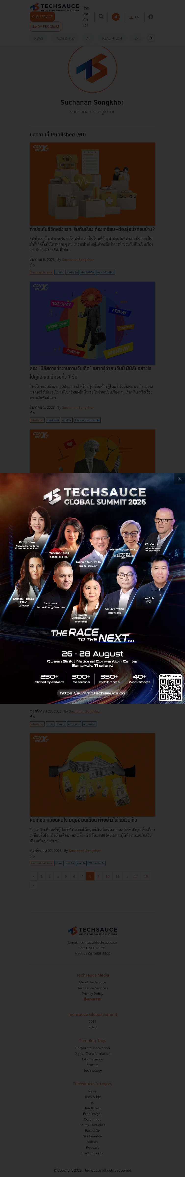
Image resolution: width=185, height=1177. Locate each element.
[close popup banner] (179, 478)
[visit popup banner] (92, 588)
